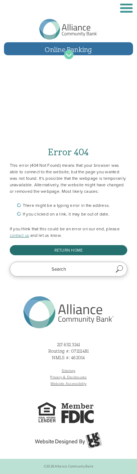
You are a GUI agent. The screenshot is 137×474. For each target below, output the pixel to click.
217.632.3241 (68, 345)
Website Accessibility (68, 383)
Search (119, 269)
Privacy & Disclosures (68, 377)
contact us (19, 235)
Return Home (68, 250)
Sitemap (68, 370)
